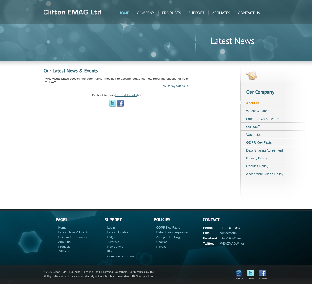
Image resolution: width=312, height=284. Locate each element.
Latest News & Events (262, 119)
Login (111, 227)
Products (64, 246)
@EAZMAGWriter (232, 243)
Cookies (162, 242)
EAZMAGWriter (230, 238)
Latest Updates (117, 232)
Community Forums (120, 256)
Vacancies (254, 135)
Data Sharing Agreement (264, 150)
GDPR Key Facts (259, 142)
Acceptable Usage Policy (264, 174)
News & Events (126, 95)
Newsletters (115, 246)
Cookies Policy (257, 166)
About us (252, 103)
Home (62, 227)
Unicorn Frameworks (72, 237)
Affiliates (64, 251)
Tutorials (113, 242)
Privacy (161, 246)
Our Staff (253, 127)
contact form (228, 233)
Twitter (250, 277)
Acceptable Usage (169, 237)
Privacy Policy (256, 158)
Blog (110, 251)
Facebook (263, 277)
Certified (239, 277)
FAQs (111, 237)
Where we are (256, 111)
